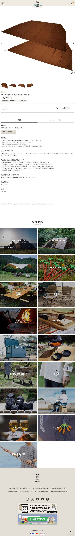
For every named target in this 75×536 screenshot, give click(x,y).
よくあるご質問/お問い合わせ (41, 488)
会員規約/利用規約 (12, 491)
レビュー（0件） (56, 120)
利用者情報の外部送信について (59, 491)
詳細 (19, 120)
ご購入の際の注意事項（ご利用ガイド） (21, 140)
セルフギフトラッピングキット (9, 155)
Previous (1, 43)
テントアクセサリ (15, 204)
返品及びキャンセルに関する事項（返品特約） (13, 177)
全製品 (8, 204)
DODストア (3, 204)
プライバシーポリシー (26, 491)
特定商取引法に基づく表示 (59, 488)
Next (73, 43)
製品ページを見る (7, 131)
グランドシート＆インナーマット (27, 204)
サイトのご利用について (41, 491)
